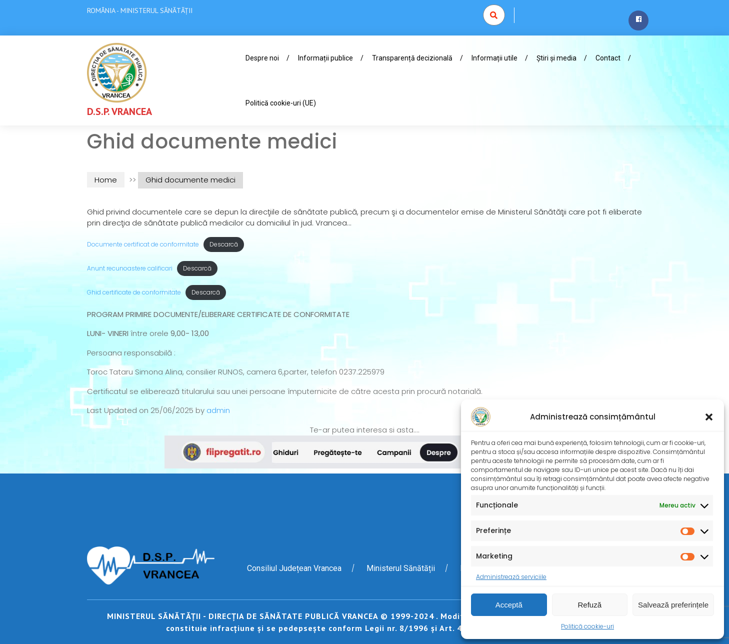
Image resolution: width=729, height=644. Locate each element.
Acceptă (509, 604)
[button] (709, 417)
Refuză (590, 604)
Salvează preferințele (673, 604)
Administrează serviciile (511, 576)
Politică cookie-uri (587, 626)
